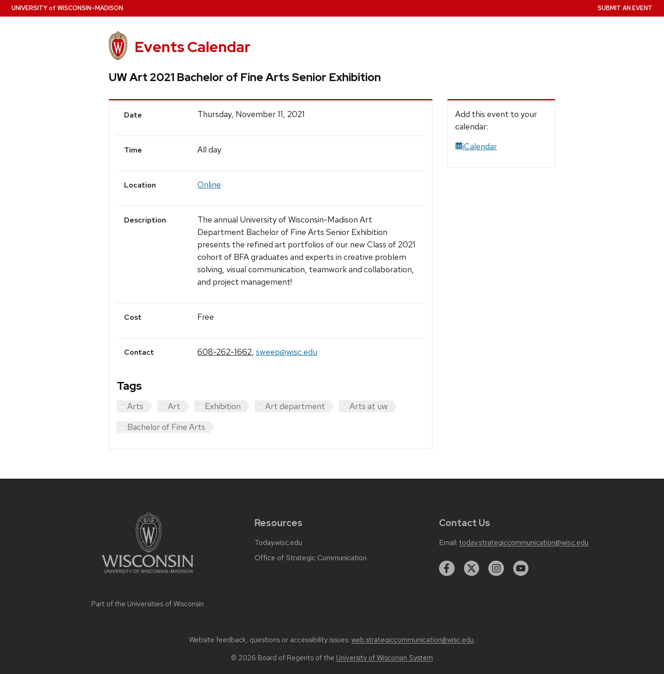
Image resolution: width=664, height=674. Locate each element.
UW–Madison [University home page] (67, 8)
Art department (295, 406)
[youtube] (521, 568)
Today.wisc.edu (278, 542)
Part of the (147, 604)
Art (174, 406)
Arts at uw (369, 406)
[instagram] (496, 568)
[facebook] (447, 568)
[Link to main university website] (147, 575)
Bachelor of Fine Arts (166, 427)
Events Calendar (192, 47)
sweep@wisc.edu (286, 351)
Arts (135, 406)
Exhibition (223, 406)
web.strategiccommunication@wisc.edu (412, 640)
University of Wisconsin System (384, 657)
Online (209, 184)
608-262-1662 (224, 351)
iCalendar (476, 146)
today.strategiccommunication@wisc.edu (523, 542)
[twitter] (472, 568)
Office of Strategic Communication (311, 558)
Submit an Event (625, 8)
